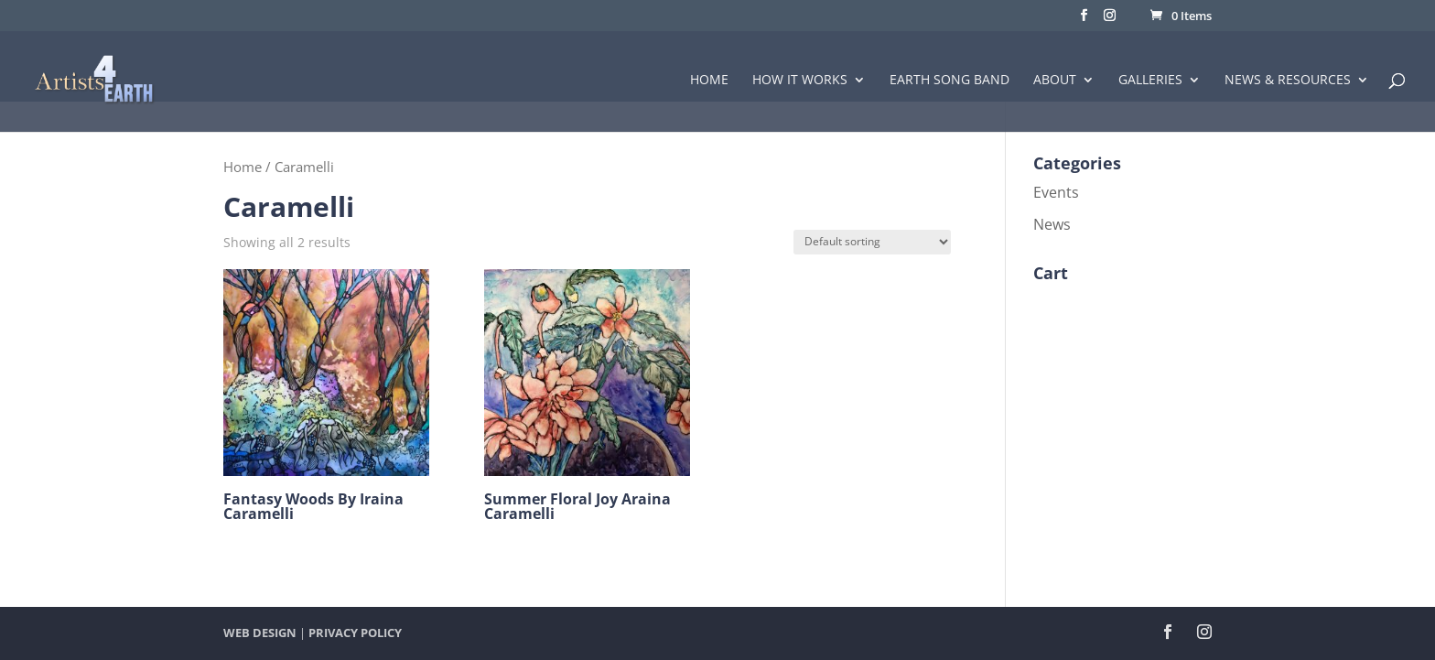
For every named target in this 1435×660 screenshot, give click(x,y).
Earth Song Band (949, 80)
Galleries (1150, 80)
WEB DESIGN (260, 632)
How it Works (799, 80)
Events (1056, 192)
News (1052, 224)
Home (709, 80)
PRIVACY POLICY (355, 632)
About (1054, 80)
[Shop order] (872, 242)
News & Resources (1288, 80)
